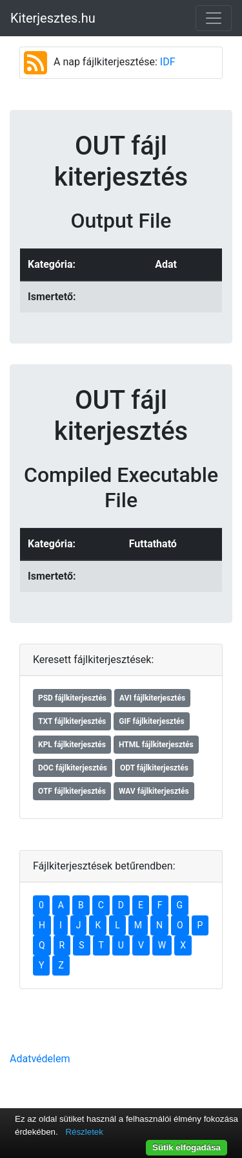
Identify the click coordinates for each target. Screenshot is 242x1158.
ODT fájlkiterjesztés (154, 767)
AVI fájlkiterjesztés (152, 698)
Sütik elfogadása (186, 1147)
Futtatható (153, 544)
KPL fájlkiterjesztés (72, 744)
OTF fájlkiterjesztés (72, 791)
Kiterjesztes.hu (53, 18)
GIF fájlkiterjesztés (151, 721)
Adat (166, 264)
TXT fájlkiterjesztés (72, 721)
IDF (168, 62)
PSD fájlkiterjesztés (72, 698)
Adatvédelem (40, 1059)
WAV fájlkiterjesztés (154, 791)
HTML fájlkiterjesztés (156, 744)
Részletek (84, 1132)
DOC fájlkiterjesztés (72, 767)
